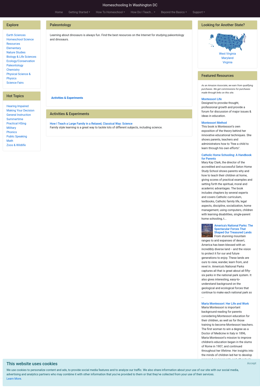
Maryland (227, 58)
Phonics (11, 132)
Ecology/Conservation (20, 61)
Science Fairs (15, 82)
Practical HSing (16, 123)
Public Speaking (16, 136)
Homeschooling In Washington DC (130, 5)
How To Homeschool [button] (109, 12)
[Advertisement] (119, 68)
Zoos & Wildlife (16, 145)
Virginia (227, 62)
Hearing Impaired (17, 106)
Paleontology (14, 65)
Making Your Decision (20, 110)
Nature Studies (15, 52)
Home (59, 12)
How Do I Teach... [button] (142, 12)
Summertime (14, 119)
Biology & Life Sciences (21, 56)
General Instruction (18, 115)
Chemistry (13, 69)
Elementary (13, 48)
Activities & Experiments (67, 98)
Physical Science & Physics (18, 76)
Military (11, 127)
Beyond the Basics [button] (173, 12)
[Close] (252, 363)
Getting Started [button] (78, 12)
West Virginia (227, 53)
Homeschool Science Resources (20, 41)
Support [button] (198, 12)
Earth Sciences (16, 35)
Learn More (13, 378)
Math (9, 140)
